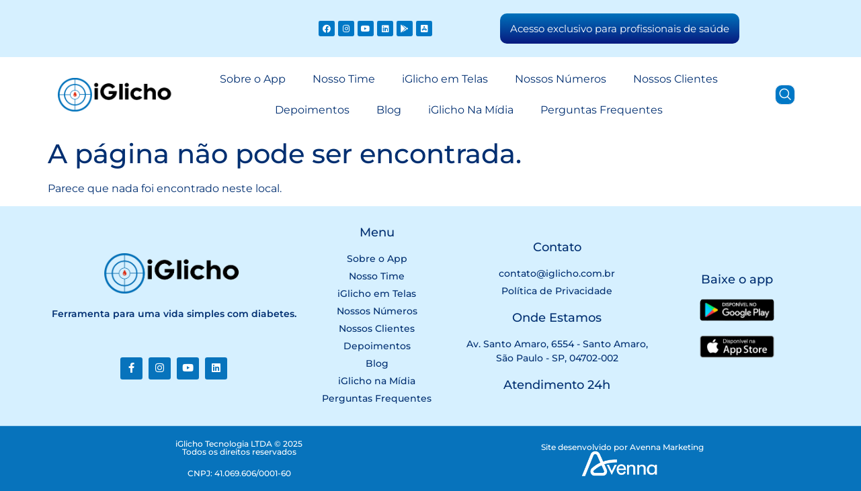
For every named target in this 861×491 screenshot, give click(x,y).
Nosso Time (344, 79)
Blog (388, 109)
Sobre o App (253, 79)
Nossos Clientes (675, 79)
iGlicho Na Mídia (471, 109)
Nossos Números (560, 79)
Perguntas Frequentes (601, 109)
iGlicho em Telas (445, 79)
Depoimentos (312, 109)
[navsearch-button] (785, 95)
